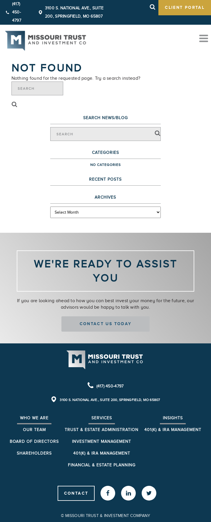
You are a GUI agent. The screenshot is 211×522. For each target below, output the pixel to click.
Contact (76, 493)
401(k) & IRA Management (101, 453)
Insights (173, 418)
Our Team (34, 430)
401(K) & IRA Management (172, 430)
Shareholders (34, 453)
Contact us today (106, 323)
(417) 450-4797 (16, 12)
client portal (185, 7)
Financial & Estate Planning (101, 465)
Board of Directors (34, 441)
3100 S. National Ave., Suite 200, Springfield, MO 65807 (110, 400)
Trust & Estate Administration (101, 430)
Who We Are (34, 418)
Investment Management (101, 441)
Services (101, 418)
